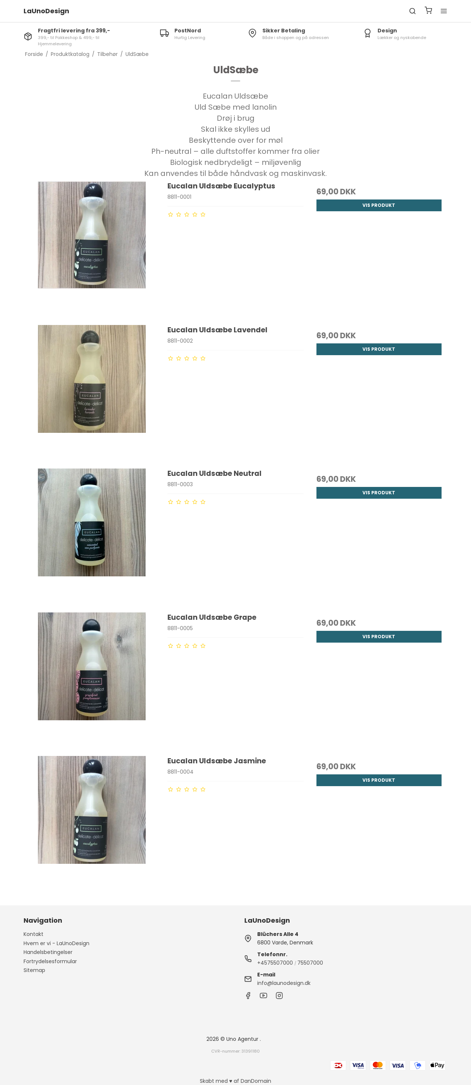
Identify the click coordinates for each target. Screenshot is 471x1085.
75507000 (310, 962)
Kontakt (33, 934)
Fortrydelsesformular (50, 961)
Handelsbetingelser (48, 952)
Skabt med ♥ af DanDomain (235, 1081)
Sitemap (34, 970)
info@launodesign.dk (284, 983)
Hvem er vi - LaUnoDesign (56, 943)
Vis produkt (378, 205)
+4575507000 (275, 962)
